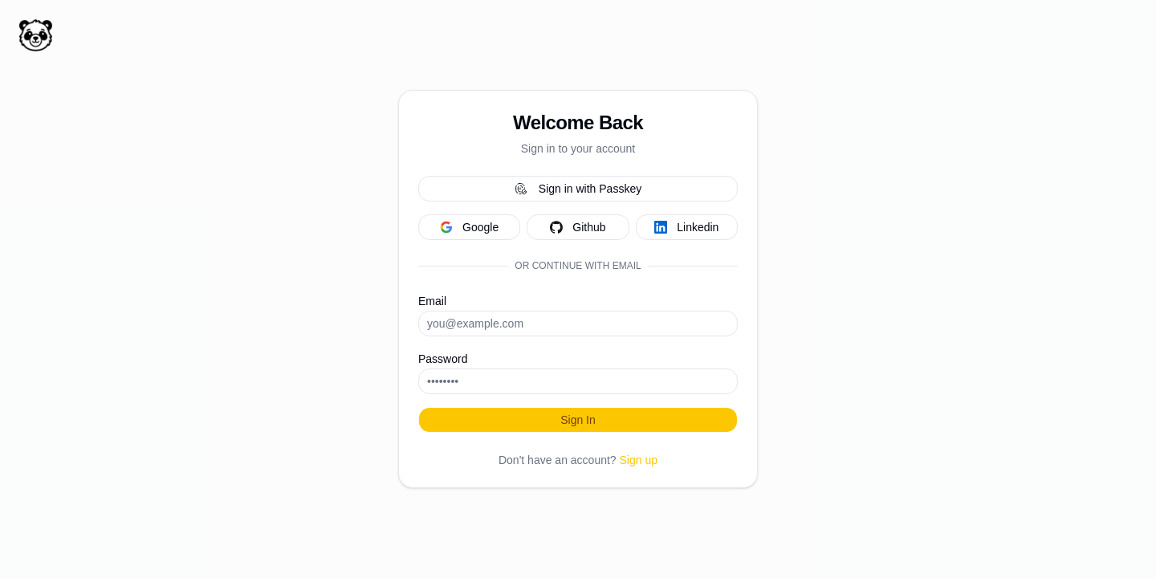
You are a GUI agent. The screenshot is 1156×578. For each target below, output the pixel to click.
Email (432, 301)
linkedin (686, 227)
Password (442, 358)
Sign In (578, 419)
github (577, 227)
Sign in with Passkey (578, 188)
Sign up (638, 460)
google (469, 227)
